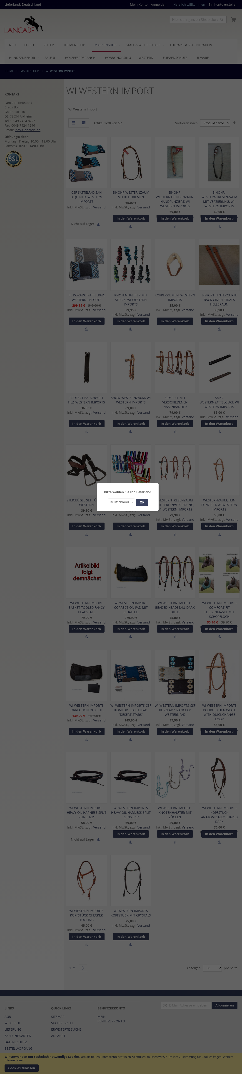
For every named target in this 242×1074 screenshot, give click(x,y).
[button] (121, 502)
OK (142, 502)
